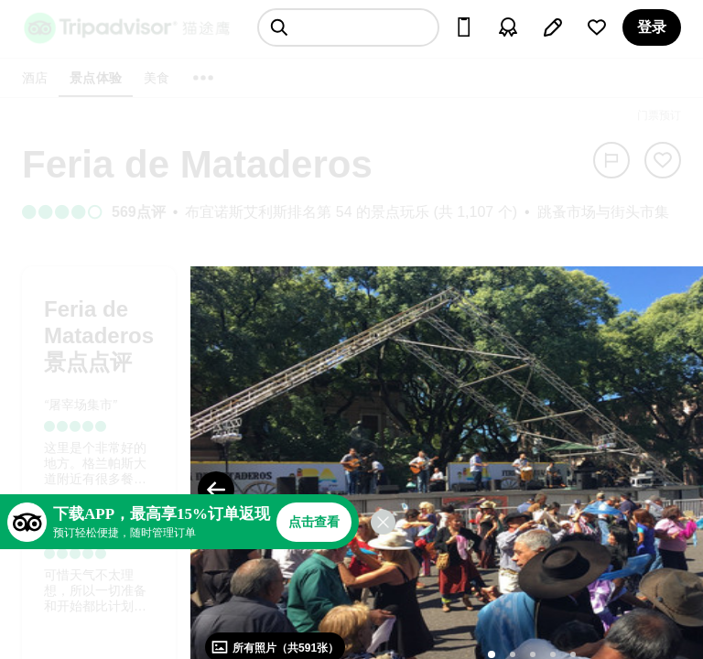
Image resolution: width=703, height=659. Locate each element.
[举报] (611, 160)
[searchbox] (348, 27)
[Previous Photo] (216, 489)
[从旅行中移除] (662, 160)
